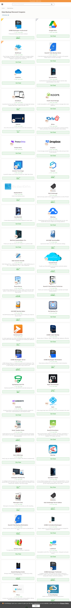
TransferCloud (53, 262)
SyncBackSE (18, 217)
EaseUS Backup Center (18, 572)
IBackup (52, 455)
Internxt (18, 124)
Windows (5, 15)
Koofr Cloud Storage (53, 100)
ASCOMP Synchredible (52, 240)
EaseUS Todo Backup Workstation (18, 525)
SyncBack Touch (53, 477)
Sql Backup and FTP (18, 384)
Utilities (3, 8)
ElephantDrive (18, 192)
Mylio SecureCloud (52, 384)
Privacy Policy (64, 603)
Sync (52, 407)
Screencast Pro (18, 335)
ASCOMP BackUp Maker (18, 311)
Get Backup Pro (52, 311)
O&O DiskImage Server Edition (53, 502)
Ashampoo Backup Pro (18, 477)
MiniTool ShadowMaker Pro (18, 240)
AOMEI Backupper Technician (53, 572)
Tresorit (53, 171)
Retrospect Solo (18, 502)
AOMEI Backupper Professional (18, 30)
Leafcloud (53, 548)
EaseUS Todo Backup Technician (52, 286)
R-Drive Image (18, 548)
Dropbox (52, 147)
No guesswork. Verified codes (35, 1)
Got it (36, 605)
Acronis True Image (18, 171)
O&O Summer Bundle (18, 260)
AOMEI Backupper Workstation (53, 359)
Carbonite (18, 407)
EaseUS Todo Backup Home (53, 53)
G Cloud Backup (53, 595)
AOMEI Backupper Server (18, 359)
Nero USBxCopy (18, 455)
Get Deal (53, 36)
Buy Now (18, 462)
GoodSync (18, 100)
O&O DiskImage (53, 193)
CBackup (52, 217)
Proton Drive (18, 147)
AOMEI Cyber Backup (52, 335)
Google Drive (53, 30)
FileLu (18, 595)
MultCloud (18, 53)
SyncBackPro (53, 77)
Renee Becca (18, 286)
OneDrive (18, 77)
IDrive (53, 124)
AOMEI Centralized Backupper (53, 525)
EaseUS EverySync (52, 430)
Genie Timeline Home (18, 430)
